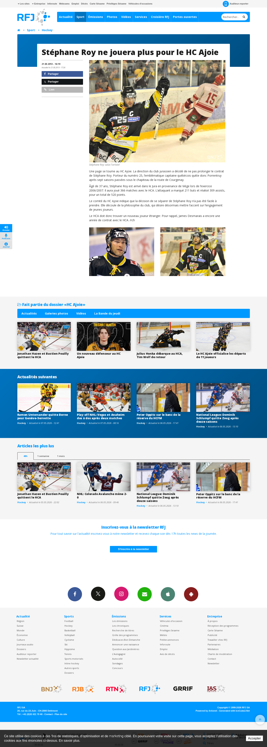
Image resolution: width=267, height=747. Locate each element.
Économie (22, 635)
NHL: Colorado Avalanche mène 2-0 (102, 495)
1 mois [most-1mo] (61, 456)
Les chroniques (120, 625)
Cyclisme (69, 639)
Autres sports (71, 668)
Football (68, 621)
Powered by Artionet (206, 711)
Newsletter (213, 663)
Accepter (254, 738)
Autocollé (117, 658)
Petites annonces (169, 639)
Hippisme (69, 649)
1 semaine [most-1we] (43, 456)
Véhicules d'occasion (171, 621)
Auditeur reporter (27, 654)
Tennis (67, 654)
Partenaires (214, 644)
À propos (212, 621)
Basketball (69, 630)
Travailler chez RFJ (217, 639)
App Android (191, 594)
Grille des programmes (125, 635)
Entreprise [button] (38, 3)
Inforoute (52, 3)
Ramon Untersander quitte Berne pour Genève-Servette (42, 416)
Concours (117, 668)
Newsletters (144, 594)
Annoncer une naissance (125, 644)
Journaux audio (25, 644)
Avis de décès (167, 654)
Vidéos (126, 17)
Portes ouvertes (185, 17)
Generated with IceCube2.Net (234, 711)
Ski (66, 644)
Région (20, 621)
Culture (21, 639)
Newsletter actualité (28, 658)
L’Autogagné (118, 654)
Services (141, 17)
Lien (49, 89)
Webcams (64, 3)
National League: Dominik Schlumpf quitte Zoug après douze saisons (217, 418)
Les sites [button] (24, 3)
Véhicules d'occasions (140, 3)
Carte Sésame (97, 3)
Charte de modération (220, 654)
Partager (51, 73)
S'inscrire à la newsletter (133, 549)
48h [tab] (25, 456)
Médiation (213, 649)
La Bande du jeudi (107, 313)
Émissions (95, 17)
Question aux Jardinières (125, 649)
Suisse (20, 625)
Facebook (75, 594)
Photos (112, 17)
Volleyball (69, 635)
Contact (212, 658)
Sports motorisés (73, 658)
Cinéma (164, 625)
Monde (20, 630)
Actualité (66, 17)
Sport (80, 17)
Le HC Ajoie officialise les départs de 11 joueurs (221, 355)
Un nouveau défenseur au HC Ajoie (99, 355)
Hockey (47, 30)
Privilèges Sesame (169, 630)
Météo (163, 635)
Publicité (212, 635)
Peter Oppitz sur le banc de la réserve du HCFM (159, 416)
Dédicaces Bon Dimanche (126, 639)
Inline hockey (71, 663)
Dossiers (21, 649)
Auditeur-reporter (235, 4)
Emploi (75, 3)
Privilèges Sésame (116, 3)
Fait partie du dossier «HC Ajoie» (51, 304)
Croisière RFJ (160, 17)
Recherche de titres (123, 630)
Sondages (117, 663)
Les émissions (119, 621)
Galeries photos (56, 313)
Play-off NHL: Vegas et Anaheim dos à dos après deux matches (101, 416)
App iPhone (168, 594)
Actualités (29, 313)
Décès (84, 3)
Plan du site (61, 714)
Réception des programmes (223, 625)
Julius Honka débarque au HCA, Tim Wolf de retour (160, 355)
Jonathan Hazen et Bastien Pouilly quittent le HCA (43, 355)
